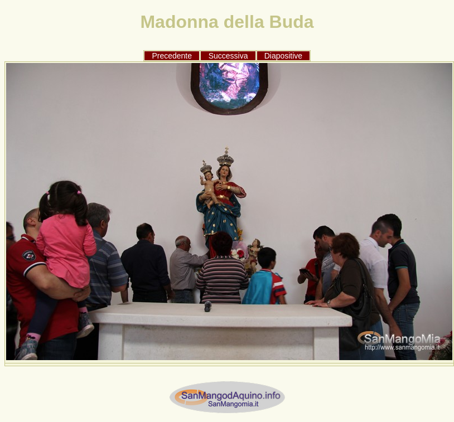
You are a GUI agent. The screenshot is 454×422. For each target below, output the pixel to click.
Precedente (172, 55)
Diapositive (283, 55)
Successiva (228, 55)
